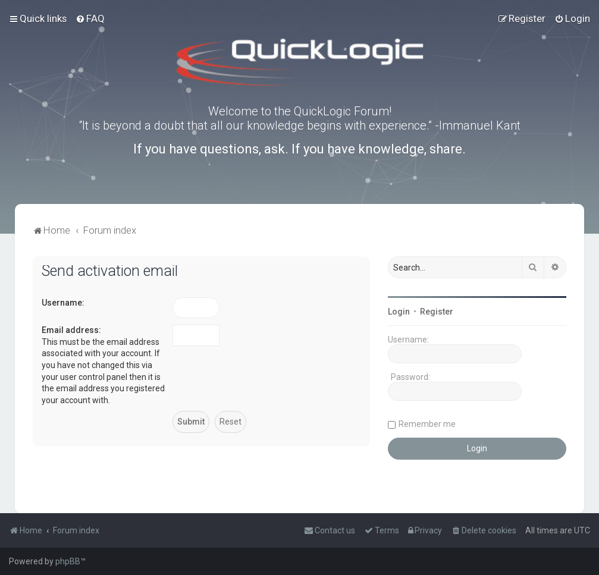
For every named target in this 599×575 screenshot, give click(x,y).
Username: (63, 302)
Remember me (427, 424)
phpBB (67, 561)
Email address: (71, 330)
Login (399, 311)
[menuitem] (90, 18)
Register (436, 311)
